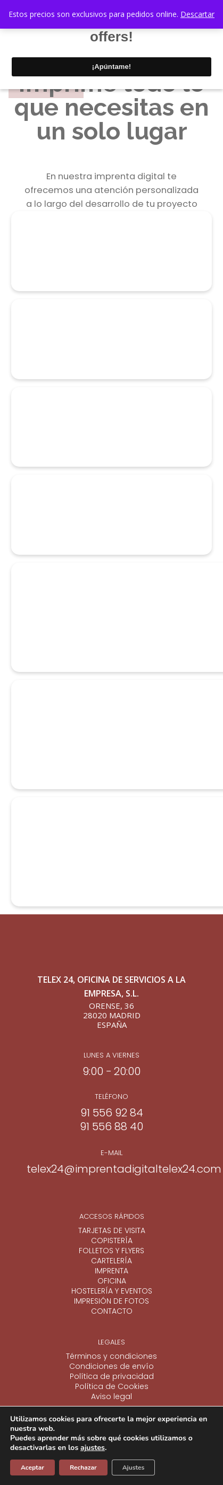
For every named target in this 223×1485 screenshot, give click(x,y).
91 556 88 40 (111, 1126)
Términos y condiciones (111, 1356)
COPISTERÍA (112, 1241)
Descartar (197, 14)
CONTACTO (112, 1311)
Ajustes (133, 1467)
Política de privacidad (112, 1377)
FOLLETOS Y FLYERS (111, 1251)
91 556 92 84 (111, 1112)
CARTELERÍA (111, 1261)
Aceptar (32, 1467)
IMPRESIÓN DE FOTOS (111, 1301)
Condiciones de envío (111, 1366)
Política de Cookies (111, 1387)
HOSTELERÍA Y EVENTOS (111, 1291)
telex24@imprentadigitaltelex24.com (124, 1168)
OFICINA (111, 1281)
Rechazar (83, 1467)
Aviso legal (111, 1397)
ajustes (92, 1448)
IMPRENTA (111, 1271)
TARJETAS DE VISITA (111, 1231)
